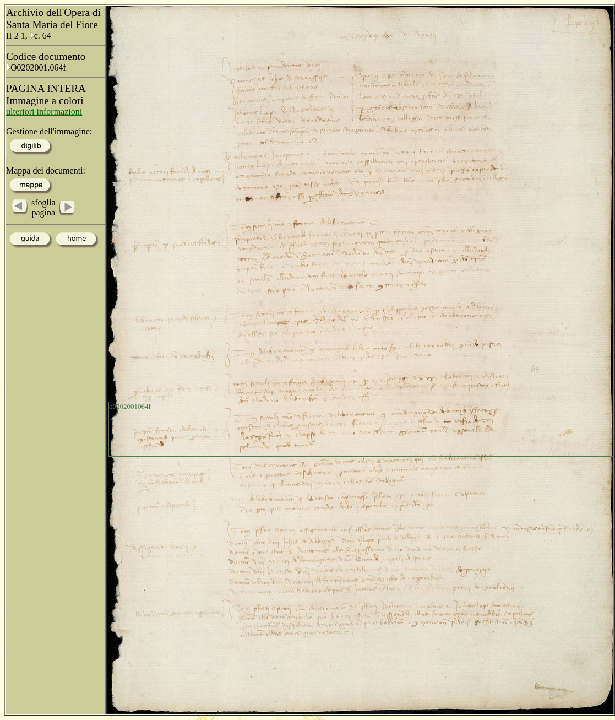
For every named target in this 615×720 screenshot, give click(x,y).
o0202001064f (130, 406)
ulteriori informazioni (44, 111)
